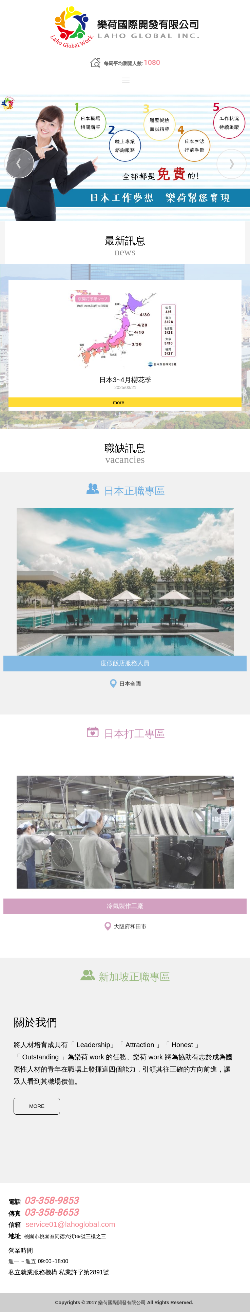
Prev (18, 163)
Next (231, 163)
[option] (125, 347)
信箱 (14, 1224)
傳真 (14, 1213)
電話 (14, 1201)
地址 (14, 1236)
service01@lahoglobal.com (70, 1224)
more (118, 402)
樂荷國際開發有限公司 (125, 27)
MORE (36, 1106)
